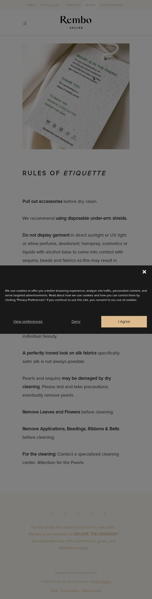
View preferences (28, 321)
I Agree (124, 321)
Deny (75, 321)
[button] (144, 271)
